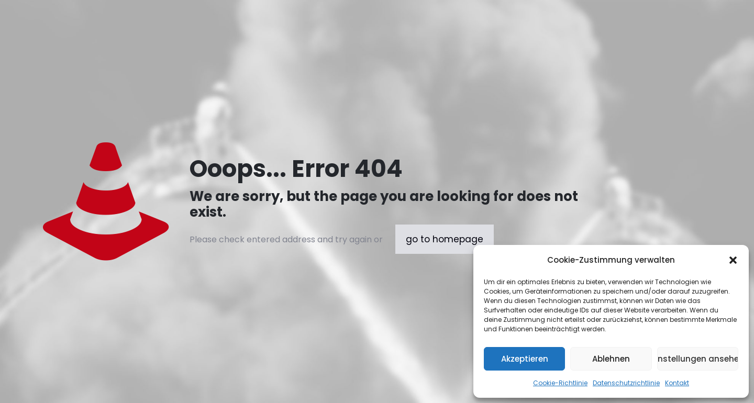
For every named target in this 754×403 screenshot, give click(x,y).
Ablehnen (611, 358)
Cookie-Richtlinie (560, 382)
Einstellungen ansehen (697, 358)
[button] (733, 260)
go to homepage (444, 239)
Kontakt (677, 382)
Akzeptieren (524, 358)
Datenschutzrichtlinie (626, 382)
